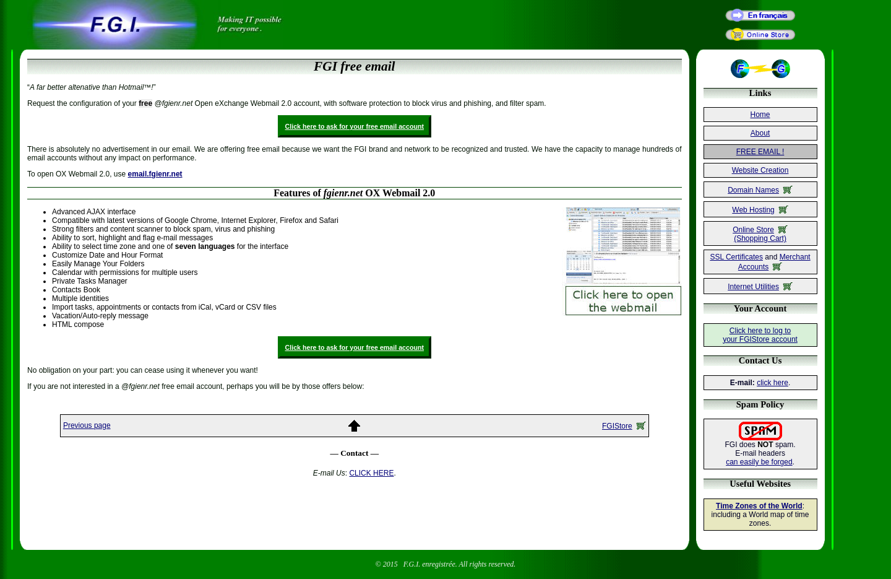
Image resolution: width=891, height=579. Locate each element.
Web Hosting (760, 210)
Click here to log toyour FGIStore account (760, 335)
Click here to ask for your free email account (354, 126)
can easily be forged (759, 462)
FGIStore (624, 426)
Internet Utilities (760, 286)
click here (772, 382)
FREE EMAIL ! (760, 151)
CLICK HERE (371, 473)
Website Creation (760, 170)
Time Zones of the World (759, 506)
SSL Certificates (736, 257)
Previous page (87, 425)
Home (760, 114)
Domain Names (760, 190)
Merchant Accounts (774, 262)
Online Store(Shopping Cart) (760, 234)
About (760, 133)
